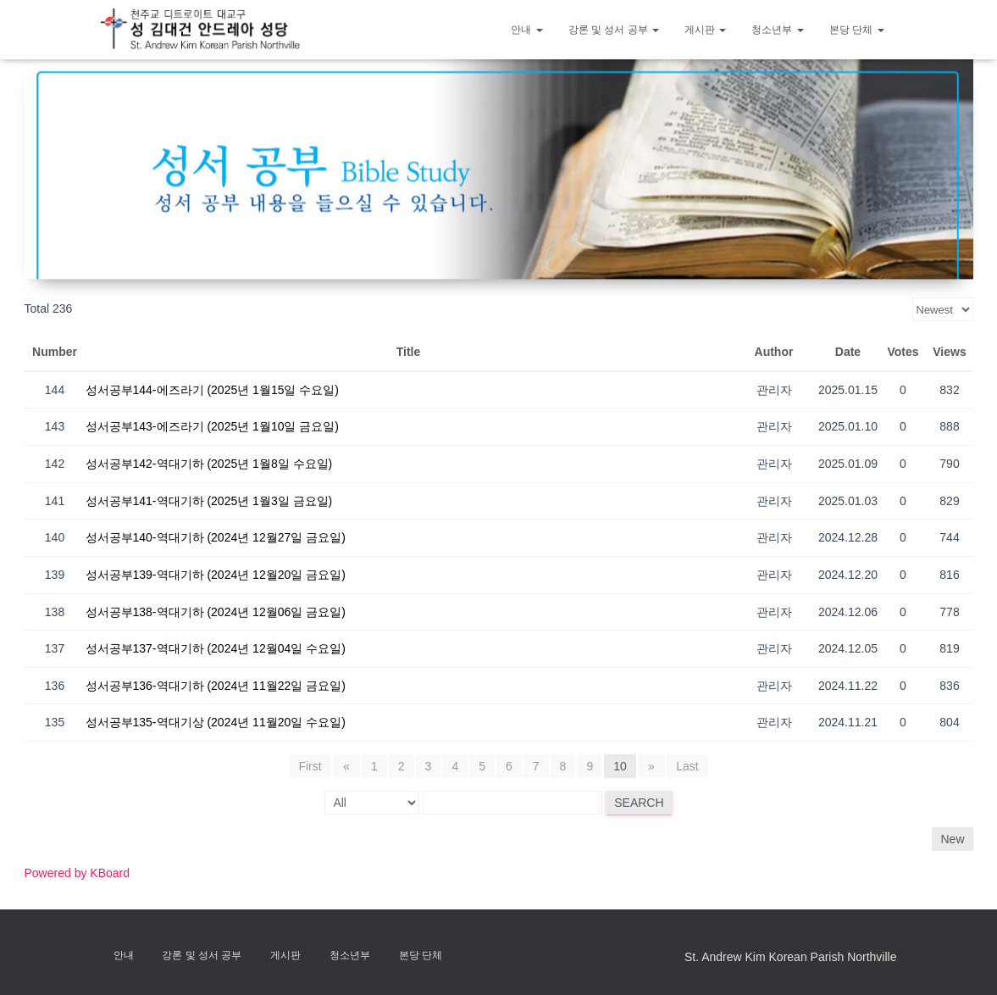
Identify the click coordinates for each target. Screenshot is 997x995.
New (952, 839)
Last (685, 766)
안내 (526, 30)
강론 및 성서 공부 (613, 30)
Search (638, 802)
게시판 (705, 30)
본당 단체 (856, 30)
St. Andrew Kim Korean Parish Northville (790, 957)
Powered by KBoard (77, 873)
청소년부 (777, 30)
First (312, 766)
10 (620, 766)
